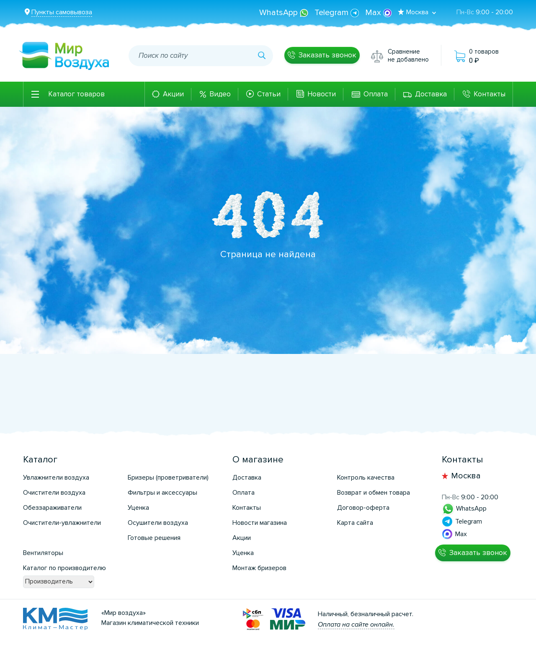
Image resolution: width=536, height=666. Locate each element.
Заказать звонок (327, 54)
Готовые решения (154, 538)
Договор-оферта (363, 507)
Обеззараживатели (52, 507)
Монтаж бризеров (259, 568)
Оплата (375, 94)
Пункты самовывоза (61, 12)
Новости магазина (259, 523)
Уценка (138, 507)
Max (378, 13)
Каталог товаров (76, 94)
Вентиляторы (43, 553)
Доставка (431, 94)
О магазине (257, 459)
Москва (466, 476)
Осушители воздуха (158, 523)
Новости (321, 94)
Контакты (489, 94)
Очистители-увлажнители (62, 523)
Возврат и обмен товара (373, 492)
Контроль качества (365, 477)
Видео (220, 94)
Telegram (337, 13)
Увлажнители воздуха (56, 477)
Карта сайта (355, 523)
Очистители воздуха (54, 492)
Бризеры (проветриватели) (168, 477)
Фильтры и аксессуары (162, 492)
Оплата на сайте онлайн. (356, 624)
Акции (173, 94)
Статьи (269, 94)
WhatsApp (284, 13)
